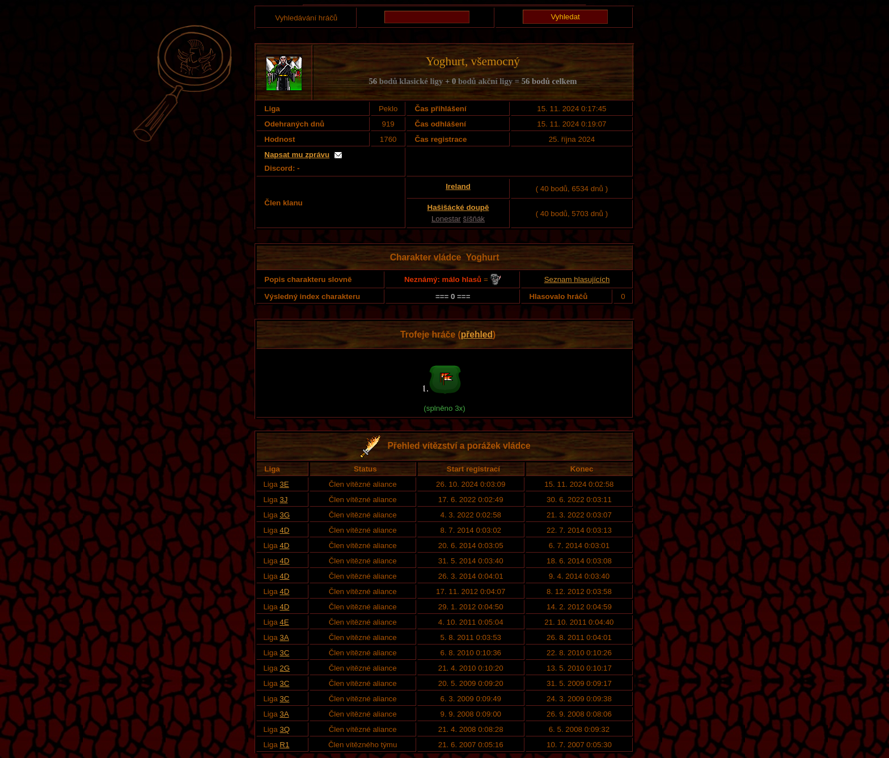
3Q (285, 729)
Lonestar (446, 218)
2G (285, 668)
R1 (284, 744)
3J (283, 499)
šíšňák (474, 218)
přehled (477, 334)
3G (285, 515)
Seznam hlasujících (577, 279)
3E (284, 484)
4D (284, 530)
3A (284, 637)
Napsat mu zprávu (296, 154)
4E (284, 622)
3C (284, 652)
